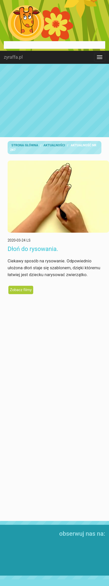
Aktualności (54, 145)
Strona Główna (24, 145)
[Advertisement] (54, 100)
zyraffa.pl (13, 57)
